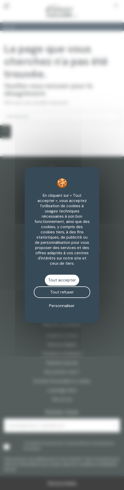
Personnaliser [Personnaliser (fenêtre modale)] (62, 305)
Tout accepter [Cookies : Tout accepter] (62, 280)
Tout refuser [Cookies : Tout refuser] (62, 292)
